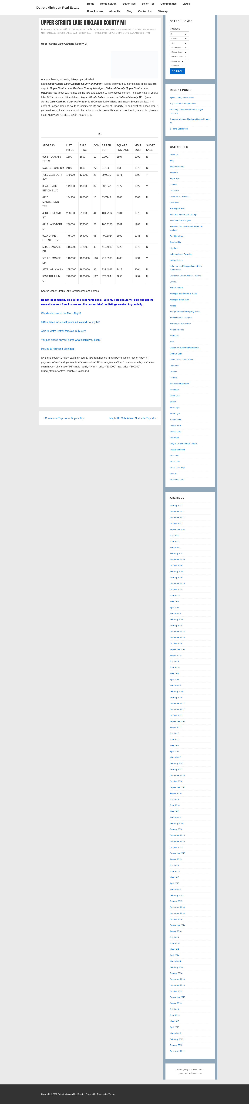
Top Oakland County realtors (183, 103)
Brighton (174, 172)
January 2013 (176, 1045)
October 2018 (176, 643)
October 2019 (176, 589)
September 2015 (177, 853)
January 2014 (176, 973)
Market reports (176, 287)
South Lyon (175, 413)
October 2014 (176, 919)
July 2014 (174, 937)
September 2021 (177, 529)
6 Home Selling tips (179, 129)
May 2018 (174, 673)
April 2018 (174, 679)
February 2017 (176, 763)
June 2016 (175, 805)
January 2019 (176, 625)
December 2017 (177, 703)
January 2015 (176, 901)
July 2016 (174, 799)
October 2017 (176, 715)
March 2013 (175, 1033)
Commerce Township (179, 196)
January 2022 (176, 505)
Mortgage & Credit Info (180, 324)
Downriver (174, 202)
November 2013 (177, 985)
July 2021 (174, 535)
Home (90, 3)
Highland (174, 248)
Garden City (175, 242)
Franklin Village (177, 236)
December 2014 (177, 907)
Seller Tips (148, 3)
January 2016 (176, 829)
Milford (173, 306)
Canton (173, 184)
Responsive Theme (106, 1094)
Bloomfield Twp (177, 166)
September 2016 (177, 787)
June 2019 (175, 595)
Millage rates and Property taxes (184, 311)
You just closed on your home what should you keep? (71, 340)
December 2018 (177, 631)
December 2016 (177, 775)
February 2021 (176, 553)
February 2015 (176, 895)
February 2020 (176, 571)
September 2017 (177, 721)
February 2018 (176, 691)
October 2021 (176, 523)
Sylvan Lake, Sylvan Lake (182, 97)
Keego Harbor (176, 260)
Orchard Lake (176, 354)
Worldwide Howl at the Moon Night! (61, 313)
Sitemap (163, 11)
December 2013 (177, 979)
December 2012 (177, 1051)
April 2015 (174, 883)
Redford (173, 378)
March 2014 (175, 961)
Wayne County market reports (183, 443)
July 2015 (174, 865)
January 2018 (176, 697)
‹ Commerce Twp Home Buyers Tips (64, 418)
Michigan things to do (179, 300)
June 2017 (175, 739)
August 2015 (176, 859)
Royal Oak (175, 395)
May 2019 (174, 601)
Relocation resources (179, 383)
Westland (174, 455)
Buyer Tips (129, 3)
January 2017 (176, 769)
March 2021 (175, 547)
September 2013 (177, 997)
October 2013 (176, 991)
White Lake (175, 461)
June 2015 (175, 871)
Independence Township (181, 254)
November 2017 (177, 709)
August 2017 (176, 727)
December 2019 (177, 583)
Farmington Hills (177, 208)
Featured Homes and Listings (183, 214)
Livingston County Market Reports (185, 276)
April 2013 (174, 1027)
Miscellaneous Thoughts (181, 317)
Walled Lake (175, 431)
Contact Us (144, 11)
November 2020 (177, 559)
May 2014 (174, 949)
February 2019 (176, 619)
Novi (172, 341)
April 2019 (174, 607)
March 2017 (175, 757)
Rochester (174, 389)
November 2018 (177, 637)
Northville (174, 335)
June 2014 (175, 943)
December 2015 (177, 835)
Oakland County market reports (184, 347)
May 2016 (174, 811)
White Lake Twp (177, 467)
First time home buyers (180, 220)
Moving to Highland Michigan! (57, 348)
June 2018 (175, 667)
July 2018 (174, 661)
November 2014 (177, 913)
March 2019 (175, 613)
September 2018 (177, 649)
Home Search (108, 3)
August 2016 (176, 793)
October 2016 (176, 781)
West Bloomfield (82, 33)
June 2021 (175, 541)
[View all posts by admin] (45, 29)
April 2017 (174, 751)
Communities (169, 3)
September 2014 (177, 925)
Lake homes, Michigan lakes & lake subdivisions (129, 29)
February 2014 (176, 967)
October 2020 (176, 565)
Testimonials (175, 419)
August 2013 (176, 1003)
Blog (129, 11)
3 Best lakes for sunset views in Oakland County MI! (70, 322)
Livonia (173, 282)
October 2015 (176, 847)
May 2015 (174, 877)
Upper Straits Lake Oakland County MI (129, 33)
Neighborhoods (177, 330)
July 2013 (174, 1009)
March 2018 (175, 685)
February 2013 (176, 1039)
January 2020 (176, 577)
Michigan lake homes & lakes (56, 33)
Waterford (174, 437)
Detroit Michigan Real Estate (57, 7)
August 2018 (176, 655)
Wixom (173, 473)
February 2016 (176, 823)
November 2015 (177, 841)
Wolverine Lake (177, 479)
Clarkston (174, 190)
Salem (173, 402)
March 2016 (175, 817)
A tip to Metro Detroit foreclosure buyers (63, 331)
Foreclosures (95, 11)
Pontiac (173, 371)
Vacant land (175, 426)
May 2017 (174, 745)
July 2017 (174, 733)
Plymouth (174, 365)
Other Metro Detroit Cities (181, 359)
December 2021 (177, 511)
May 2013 (174, 1021)
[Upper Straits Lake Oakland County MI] (77, 29)
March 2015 (175, 889)
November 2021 (177, 517)
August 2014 (176, 931)
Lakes (186, 3)
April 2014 (174, 955)
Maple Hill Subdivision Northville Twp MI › (132, 418)
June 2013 (175, 1015)
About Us (115, 11)
